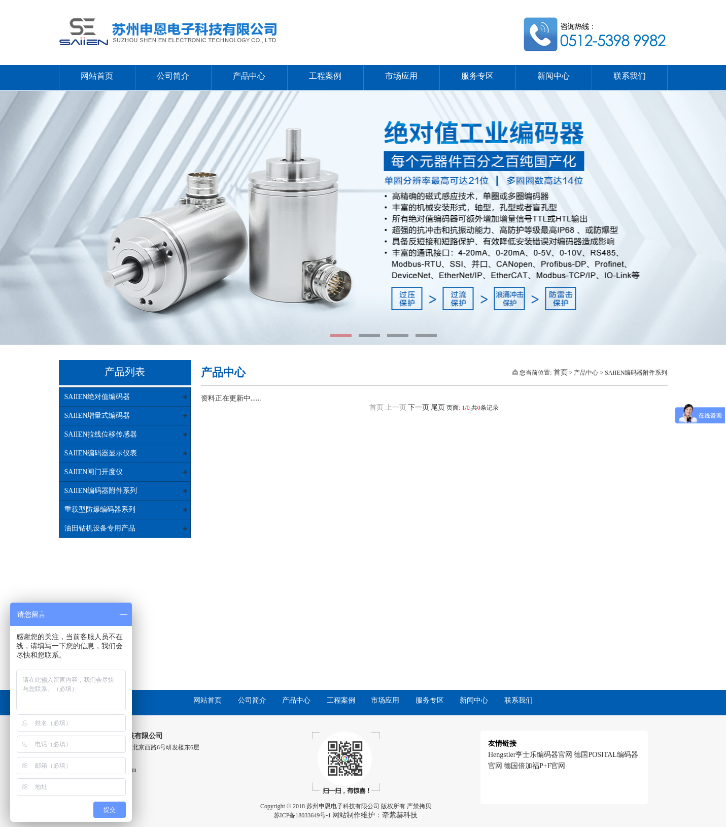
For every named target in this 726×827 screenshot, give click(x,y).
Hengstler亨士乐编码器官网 (530, 754)
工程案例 (325, 76)
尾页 (438, 407)
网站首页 (97, 76)
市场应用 (401, 76)
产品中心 (249, 76)
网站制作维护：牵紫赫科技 (375, 815)
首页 (561, 372)
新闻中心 (553, 76)
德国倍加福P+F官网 (534, 766)
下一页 (418, 407)
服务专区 (477, 76)
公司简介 (173, 76)
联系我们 (629, 76)
